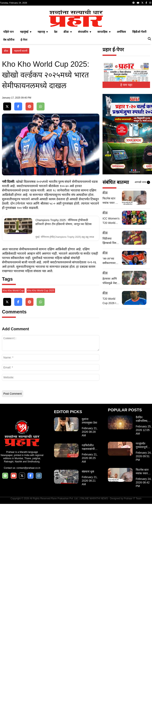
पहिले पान (8, 87)
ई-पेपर (24, 95)
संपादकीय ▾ (84, 87)
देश (55, 87)
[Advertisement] (76, 35)
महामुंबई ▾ (25, 87)
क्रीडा (6, 106)
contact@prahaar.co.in (28, 680)
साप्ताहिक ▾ (103, 87)
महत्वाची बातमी (20, 106)
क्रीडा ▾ (68, 87)
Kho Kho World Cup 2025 (40, 502)
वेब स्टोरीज (8, 95)
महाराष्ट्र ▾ (43, 87)
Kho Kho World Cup (13, 502)
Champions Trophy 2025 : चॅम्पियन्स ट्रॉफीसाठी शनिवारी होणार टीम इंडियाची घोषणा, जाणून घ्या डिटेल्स (63, 355)
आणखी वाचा (142, 238)
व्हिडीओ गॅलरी (139, 87)
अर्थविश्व (121, 87)
